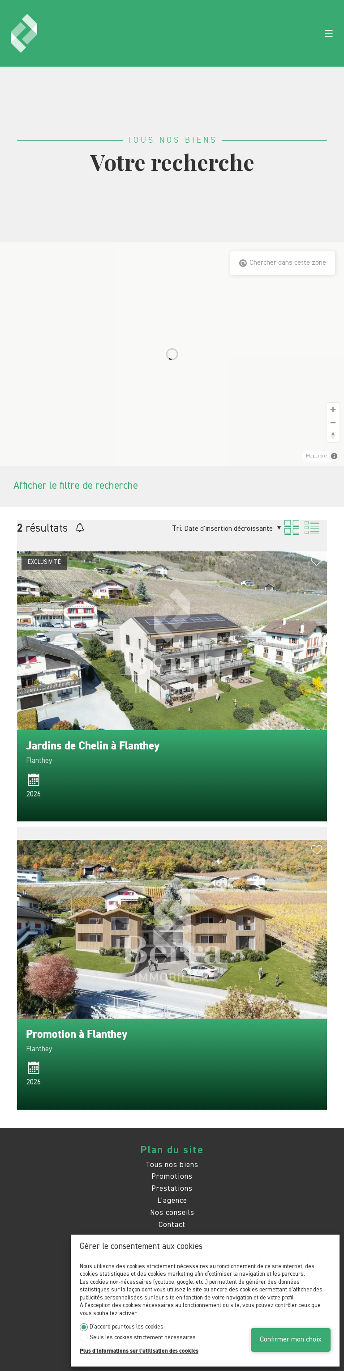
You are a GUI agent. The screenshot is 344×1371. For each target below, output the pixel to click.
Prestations (172, 1189)
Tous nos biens (172, 1165)
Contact (172, 1225)
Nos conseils (172, 1213)
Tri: (177, 529)
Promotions (172, 1177)
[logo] (24, 33)
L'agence (172, 1201)
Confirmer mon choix (291, 1339)
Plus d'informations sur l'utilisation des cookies (139, 1351)
